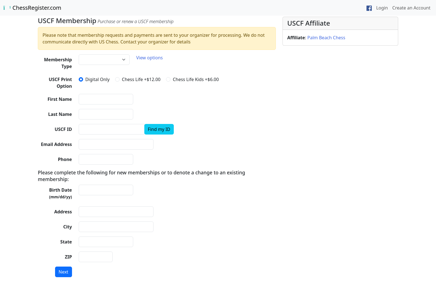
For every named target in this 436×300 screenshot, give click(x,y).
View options (149, 58)
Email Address (56, 144)
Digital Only (97, 79)
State (66, 242)
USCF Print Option (60, 82)
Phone (65, 159)
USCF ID (63, 129)
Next (63, 272)
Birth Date (60, 193)
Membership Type (58, 63)
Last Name (60, 114)
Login (382, 8)
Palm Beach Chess (326, 38)
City (67, 227)
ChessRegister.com (32, 7)
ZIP (68, 257)
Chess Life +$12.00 (141, 79)
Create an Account (411, 8)
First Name (60, 99)
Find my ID (159, 129)
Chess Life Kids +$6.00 (196, 79)
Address (63, 212)
